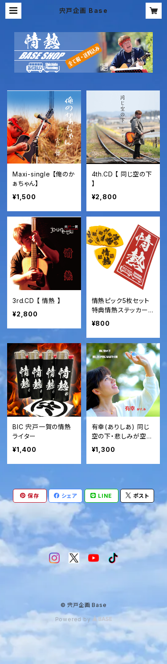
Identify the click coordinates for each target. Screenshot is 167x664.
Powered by (83, 619)
